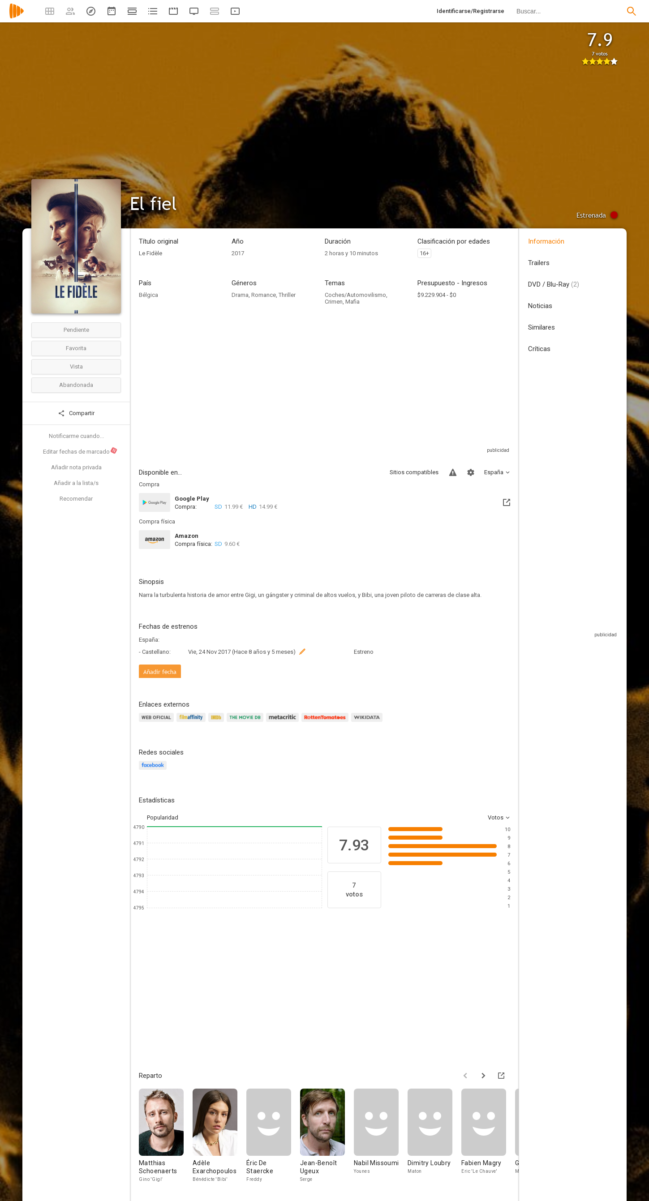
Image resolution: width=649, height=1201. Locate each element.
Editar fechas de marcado (80, 451)
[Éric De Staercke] (273, 1136)
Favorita (76, 348)
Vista (76, 366)
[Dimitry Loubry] (434, 1136)
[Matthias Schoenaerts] (166, 1136)
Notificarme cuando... (76, 436)
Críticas (539, 349)
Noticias (540, 306)
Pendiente (76, 329)
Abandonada (76, 385)
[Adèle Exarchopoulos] (219, 1136)
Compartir (76, 413)
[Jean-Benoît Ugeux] (327, 1136)
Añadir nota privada (76, 467)
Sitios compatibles (414, 472)
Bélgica (148, 295)
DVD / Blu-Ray (553, 284)
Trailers (539, 263)
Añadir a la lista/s (76, 483)
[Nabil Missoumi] (381, 1136)
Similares (541, 327)
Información (546, 241)
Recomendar (76, 498)
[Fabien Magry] (488, 1136)
